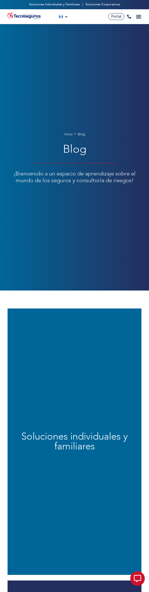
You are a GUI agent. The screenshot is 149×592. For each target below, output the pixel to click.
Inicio (68, 134)
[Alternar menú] (138, 16)
